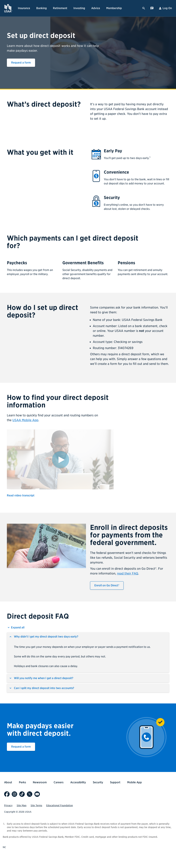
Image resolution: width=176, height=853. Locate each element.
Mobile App (134, 782)
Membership (114, 8)
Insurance (24, 8)
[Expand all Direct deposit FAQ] (15, 627)
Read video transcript (20, 495)
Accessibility (78, 782)
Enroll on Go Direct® (106, 585)
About (8, 782)
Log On (165, 8)
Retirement (60, 8)
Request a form (21, 62)
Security (98, 782)
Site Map (21, 805)
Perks (22, 782)
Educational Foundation (59, 805)
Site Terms (36, 805)
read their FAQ (127, 573)
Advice (95, 8)
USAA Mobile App (25, 420)
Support (115, 782)
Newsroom (40, 782)
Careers (58, 782)
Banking (41, 8)
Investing (79, 8)
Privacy (8, 805)
